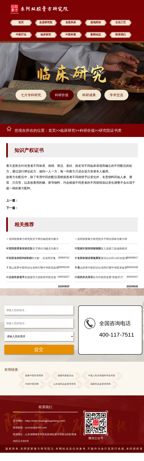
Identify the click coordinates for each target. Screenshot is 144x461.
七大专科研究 (31, 95)
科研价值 (61, 95)
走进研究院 (45, 22)
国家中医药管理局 (34, 376)
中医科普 (70, 34)
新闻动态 (95, 34)
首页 (21, 22)
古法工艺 (120, 22)
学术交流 (116, 95)
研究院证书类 (110, 130)
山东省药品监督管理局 (64, 384)
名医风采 (70, 22)
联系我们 (120, 34)
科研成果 (89, 95)
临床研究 (45, 34)
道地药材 (95, 22)
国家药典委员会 (65, 376)
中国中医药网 (32, 384)
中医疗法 (21, 34)
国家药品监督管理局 (100, 384)
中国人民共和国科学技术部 (102, 376)
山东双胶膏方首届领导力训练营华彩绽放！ (34, 277)
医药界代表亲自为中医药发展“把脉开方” (100, 277)
